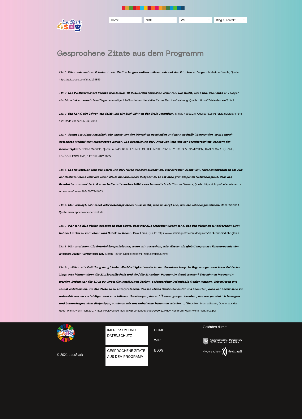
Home (115, 20)
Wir (157, 340)
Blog (158, 350)
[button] (173, 20)
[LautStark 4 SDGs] (69, 25)
